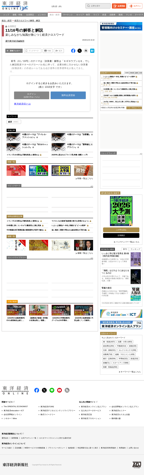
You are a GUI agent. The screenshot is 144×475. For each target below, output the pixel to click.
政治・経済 (7, 20)
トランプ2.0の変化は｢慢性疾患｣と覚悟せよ (23, 155)
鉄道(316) (134, 359)
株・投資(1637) (109, 342)
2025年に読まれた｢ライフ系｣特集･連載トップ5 (69, 155)
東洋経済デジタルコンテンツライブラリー (57, 410)
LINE (52, 390)
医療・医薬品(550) (110, 367)
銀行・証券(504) (109, 359)
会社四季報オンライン (13, 414)
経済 (14, 122)
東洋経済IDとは (22, 104)
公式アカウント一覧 (28, 438)
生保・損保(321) (109, 350)
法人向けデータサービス (91, 410)
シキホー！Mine (10, 418)
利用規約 (122, 448)
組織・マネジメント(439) (124, 354)
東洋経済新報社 (15, 464)
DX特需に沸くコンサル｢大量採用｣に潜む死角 (24, 225)
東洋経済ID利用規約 (108, 448)
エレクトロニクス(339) (127, 350)
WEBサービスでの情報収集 (34, 448)
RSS (67, 390)
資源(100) (132, 346)
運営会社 (5, 438)
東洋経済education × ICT (14, 410)
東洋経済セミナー (119, 410)
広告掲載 (18, 448)
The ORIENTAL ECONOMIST (16, 406)
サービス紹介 (7, 448)
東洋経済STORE (47, 407)
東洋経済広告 (86, 414)
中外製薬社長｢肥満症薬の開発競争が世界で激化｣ (25, 230)
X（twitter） (44, 390)
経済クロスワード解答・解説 (27, 20)
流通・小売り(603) (125, 342)
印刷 (49, 51)
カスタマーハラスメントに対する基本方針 (55, 438)
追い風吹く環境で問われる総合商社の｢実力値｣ (69, 230)
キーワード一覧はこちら (131, 372)
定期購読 (121, 235)
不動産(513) (121, 346)
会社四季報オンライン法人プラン (125, 407)
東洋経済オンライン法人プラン (94, 407)
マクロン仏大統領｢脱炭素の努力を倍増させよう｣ (70, 221)
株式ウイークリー (47, 414)
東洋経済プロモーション (91, 418)
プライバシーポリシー (56, 448)
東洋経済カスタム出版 (121, 414)
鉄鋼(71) (106, 363)
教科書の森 (116, 418)
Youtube (59, 390)
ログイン (137, 6)
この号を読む (121, 230)
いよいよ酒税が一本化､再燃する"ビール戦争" (69, 225)
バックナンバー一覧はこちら (127, 242)
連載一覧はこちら (85, 253)
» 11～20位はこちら (134, 108)
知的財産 (71, 448)
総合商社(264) (108, 346)
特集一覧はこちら (85, 178)
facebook (36, 390)
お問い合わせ (134, 448)
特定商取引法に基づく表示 (88, 448)
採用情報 (14, 438)
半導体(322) (123, 359)
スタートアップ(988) (120, 363)
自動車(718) (107, 354)
